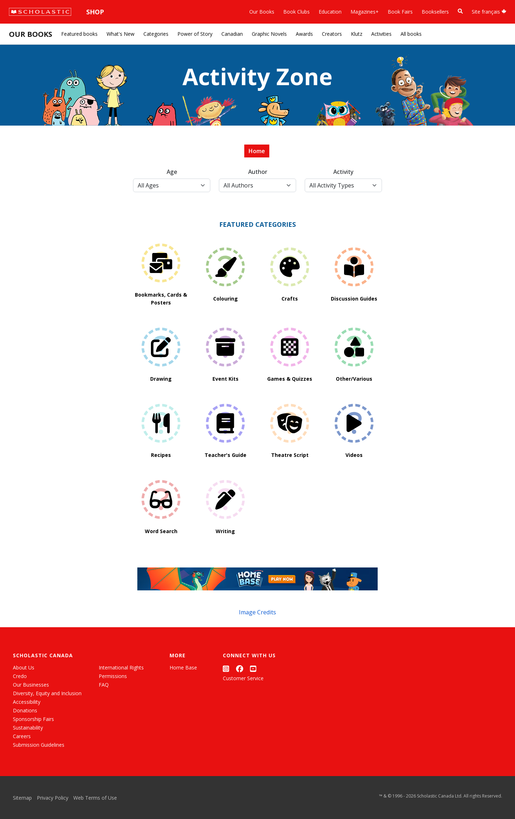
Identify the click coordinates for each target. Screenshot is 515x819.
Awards (304, 33)
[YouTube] (253, 669)
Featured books (79, 33)
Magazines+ (364, 11)
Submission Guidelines (38, 744)
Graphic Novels (269, 33)
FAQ (104, 684)
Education (330, 11)
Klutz (356, 33)
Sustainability (28, 727)
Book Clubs (296, 11)
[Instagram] (226, 669)
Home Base (183, 667)
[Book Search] (460, 11)
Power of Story (194, 33)
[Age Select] (171, 185)
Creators (332, 33)
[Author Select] (257, 185)
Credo (20, 676)
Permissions (113, 676)
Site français (489, 11)
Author (257, 172)
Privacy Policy (52, 797)
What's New (120, 33)
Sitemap (22, 797)
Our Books (261, 11)
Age (172, 172)
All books (411, 33)
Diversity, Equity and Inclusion (47, 693)
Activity (343, 172)
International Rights (121, 667)
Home (257, 151)
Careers (22, 736)
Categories (155, 33)
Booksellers (435, 11)
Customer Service (243, 678)
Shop (95, 12)
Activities (381, 33)
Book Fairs (400, 11)
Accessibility (26, 701)
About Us (23, 667)
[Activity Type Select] (343, 185)
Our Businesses (31, 684)
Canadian (232, 33)
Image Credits (257, 612)
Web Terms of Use (95, 797)
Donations (25, 710)
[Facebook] (239, 669)
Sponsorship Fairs (33, 719)
